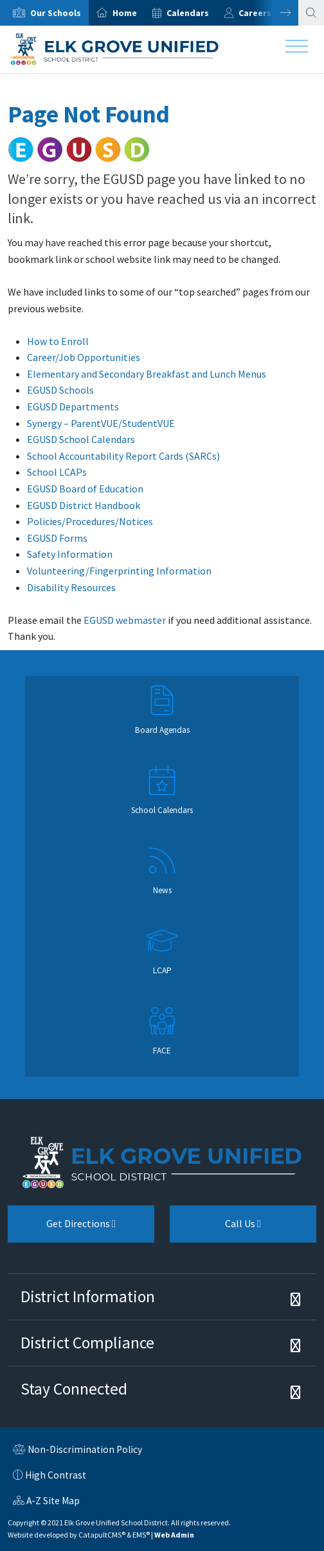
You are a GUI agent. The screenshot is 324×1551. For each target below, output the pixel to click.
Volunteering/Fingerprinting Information (119, 570)
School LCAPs (57, 471)
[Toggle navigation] (296, 49)
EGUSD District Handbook (83, 505)
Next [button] (275, 13)
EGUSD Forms (57, 538)
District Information (88, 1296)
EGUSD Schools (60, 389)
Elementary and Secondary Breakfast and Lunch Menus (146, 373)
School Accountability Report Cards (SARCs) (123, 455)
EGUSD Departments (73, 406)
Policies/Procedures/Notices (90, 521)
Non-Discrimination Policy (77, 1451)
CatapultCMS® (101, 1534)
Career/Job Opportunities (83, 357)
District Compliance (87, 1342)
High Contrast (55, 1475)
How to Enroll (58, 341)
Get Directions (62, 1228)
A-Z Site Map (46, 1502)
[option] (44, 13)
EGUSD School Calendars (81, 439)
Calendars (187, 13)
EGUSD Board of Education (85, 488)
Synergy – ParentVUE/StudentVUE (101, 423)
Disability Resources (71, 587)
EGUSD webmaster (125, 620)
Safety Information (70, 554)
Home (125, 13)
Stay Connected (74, 1389)
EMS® (141, 1534)
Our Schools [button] (55, 13)
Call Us (215, 1228)
